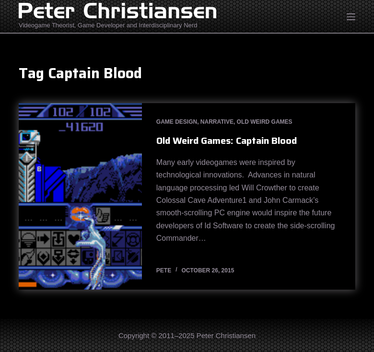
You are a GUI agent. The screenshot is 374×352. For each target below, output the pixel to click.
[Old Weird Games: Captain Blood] (80, 196)
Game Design (176, 121)
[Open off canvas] (351, 16)
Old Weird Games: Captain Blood (226, 140)
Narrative (217, 121)
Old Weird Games (264, 121)
